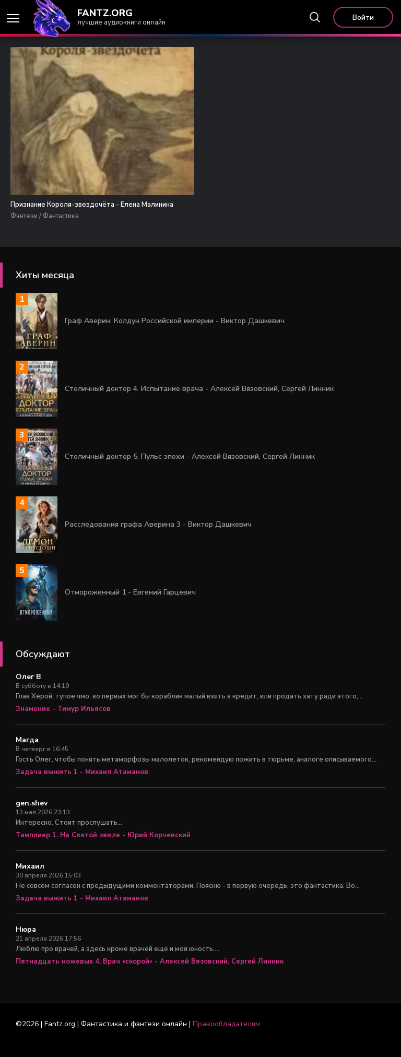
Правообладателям (226, 1036)
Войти (363, 17)
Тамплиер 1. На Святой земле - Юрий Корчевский (103, 847)
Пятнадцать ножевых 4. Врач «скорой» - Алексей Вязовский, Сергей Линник (150, 974)
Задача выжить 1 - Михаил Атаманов (82, 784)
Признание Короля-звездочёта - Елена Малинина (69, 210)
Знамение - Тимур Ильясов (63, 721)
